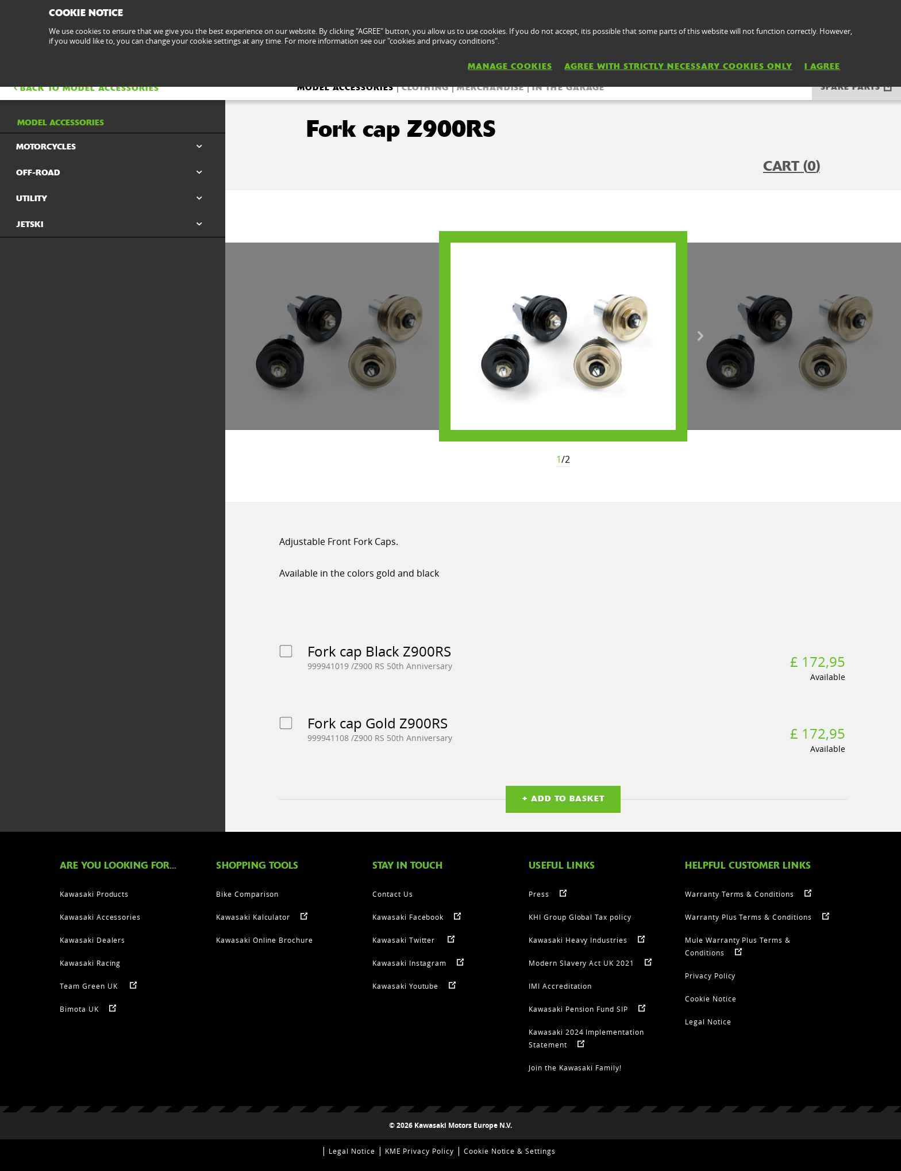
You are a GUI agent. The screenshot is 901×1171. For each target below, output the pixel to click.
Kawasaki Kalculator (253, 917)
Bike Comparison (247, 894)
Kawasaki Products (94, 894)
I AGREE (822, 66)
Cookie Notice (710, 998)
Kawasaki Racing (90, 962)
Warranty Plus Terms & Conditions (748, 917)
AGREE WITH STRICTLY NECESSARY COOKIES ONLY (678, 66)
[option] (563, 336)
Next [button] (700, 336)
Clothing (425, 87)
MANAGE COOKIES (510, 66)
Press (539, 894)
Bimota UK (79, 1008)
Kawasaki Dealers (92, 940)
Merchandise (490, 87)
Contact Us (392, 894)
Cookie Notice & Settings (510, 1150)
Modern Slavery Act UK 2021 (581, 962)
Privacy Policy (710, 975)
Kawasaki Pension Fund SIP (578, 1008)
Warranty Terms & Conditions (739, 894)
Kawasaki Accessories (100, 917)
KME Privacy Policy (419, 1150)
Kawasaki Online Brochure (264, 940)
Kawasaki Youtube (405, 985)
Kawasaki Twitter (404, 940)
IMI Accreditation (560, 985)
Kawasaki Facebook (408, 917)
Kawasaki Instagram (409, 962)
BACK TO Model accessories (85, 88)
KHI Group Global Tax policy (580, 917)
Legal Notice (708, 1021)
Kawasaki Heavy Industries (578, 940)
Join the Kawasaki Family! (575, 1067)
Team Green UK (90, 985)
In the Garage (568, 87)
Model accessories (345, 87)
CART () (791, 166)
